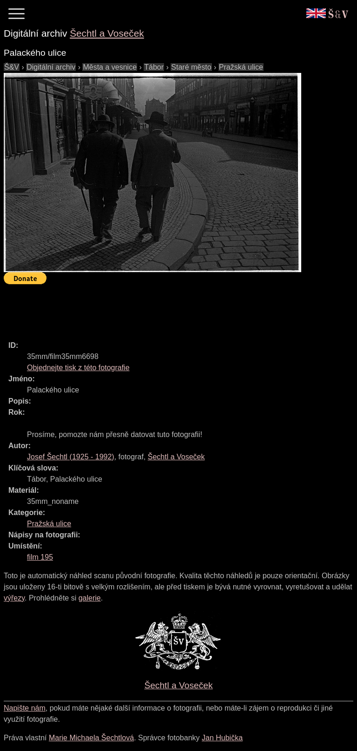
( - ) (70, 457)
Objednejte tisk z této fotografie (78, 368)
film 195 (40, 557)
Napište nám (25, 708)
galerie (90, 598)
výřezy (14, 598)
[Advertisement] (173, 308)
